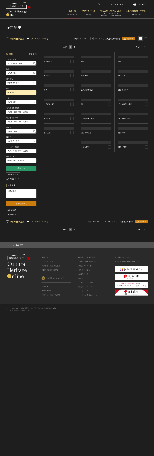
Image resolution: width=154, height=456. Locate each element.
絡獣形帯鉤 (122, 341)
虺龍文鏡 (121, 122)
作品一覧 (72, 13)
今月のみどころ (84, 400)
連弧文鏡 (47, 161)
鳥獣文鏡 (84, 129)
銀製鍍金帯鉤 (123, 174)
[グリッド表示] (140, 38)
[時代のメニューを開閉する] (21, 92)
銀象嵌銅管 (48, 119)
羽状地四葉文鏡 (124, 259)
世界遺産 (45, 416)
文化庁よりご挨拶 (85, 396)
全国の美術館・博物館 (136, 13)
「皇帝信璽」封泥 (88, 250)
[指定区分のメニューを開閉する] (21, 141)
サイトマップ (83, 421)
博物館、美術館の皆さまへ (88, 392)
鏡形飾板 (121, 307)
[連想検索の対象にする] (72, 119)
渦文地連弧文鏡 (87, 171)
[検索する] (34, 63)
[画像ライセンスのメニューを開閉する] (21, 160)
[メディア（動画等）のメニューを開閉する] (21, 151)
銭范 (45, 195)
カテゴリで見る (89, 13)
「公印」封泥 (49, 233)
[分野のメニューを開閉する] (21, 102)
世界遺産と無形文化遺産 (111, 13)
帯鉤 (120, 81)
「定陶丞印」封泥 (125, 217)
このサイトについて (117, 4)
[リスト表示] (145, 38)
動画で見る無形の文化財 (51, 425)
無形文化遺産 (47, 421)
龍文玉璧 (47, 315)
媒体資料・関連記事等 (86, 387)
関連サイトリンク (85, 417)
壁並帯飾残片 (86, 291)
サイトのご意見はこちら (87, 425)
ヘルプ (80, 408)
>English (139, 4)
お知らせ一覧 (83, 404)
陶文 (82, 88)
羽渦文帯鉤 (85, 325)
